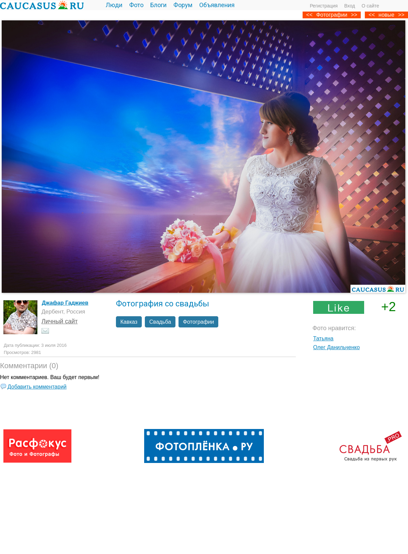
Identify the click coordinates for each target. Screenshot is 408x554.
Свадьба (160, 322)
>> (401, 15)
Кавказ (128, 322)
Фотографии (331, 15)
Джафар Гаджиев (65, 303)
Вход (349, 5)
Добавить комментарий (37, 387)
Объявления (217, 4)
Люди (114, 4)
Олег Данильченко (336, 347)
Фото (136, 4)
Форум (182, 4)
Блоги (158, 4)
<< (372, 15)
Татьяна (323, 338)
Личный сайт (59, 321)
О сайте (370, 5)
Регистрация (324, 5)
